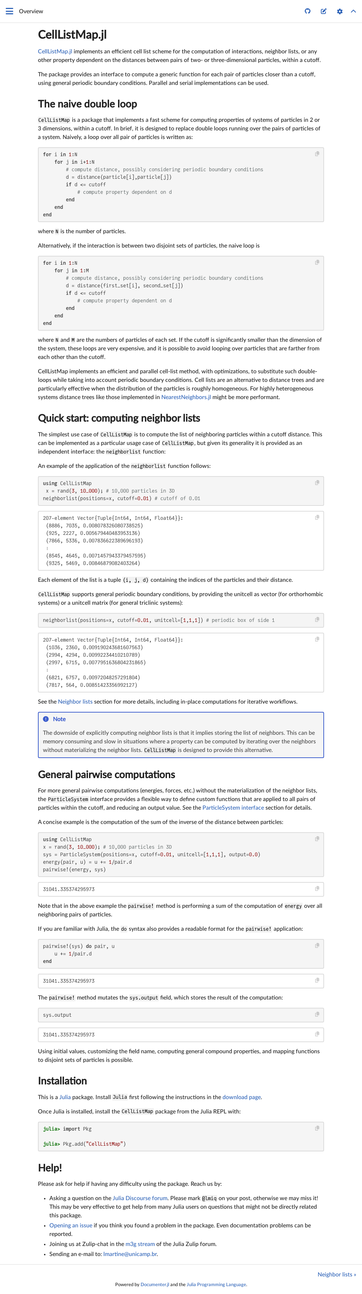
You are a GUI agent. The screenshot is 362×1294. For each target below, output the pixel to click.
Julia (65, 1097)
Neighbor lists (75, 702)
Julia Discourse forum (140, 1198)
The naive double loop (87, 104)
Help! (50, 1168)
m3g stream (140, 1244)
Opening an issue (70, 1225)
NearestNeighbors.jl (186, 397)
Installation (62, 1081)
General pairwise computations (106, 775)
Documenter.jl (155, 1285)
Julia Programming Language (216, 1285)
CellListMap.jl (72, 35)
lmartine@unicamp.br (130, 1254)
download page (241, 1097)
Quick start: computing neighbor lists (119, 418)
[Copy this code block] (317, 154)
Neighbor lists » (337, 1275)
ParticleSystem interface (233, 808)
